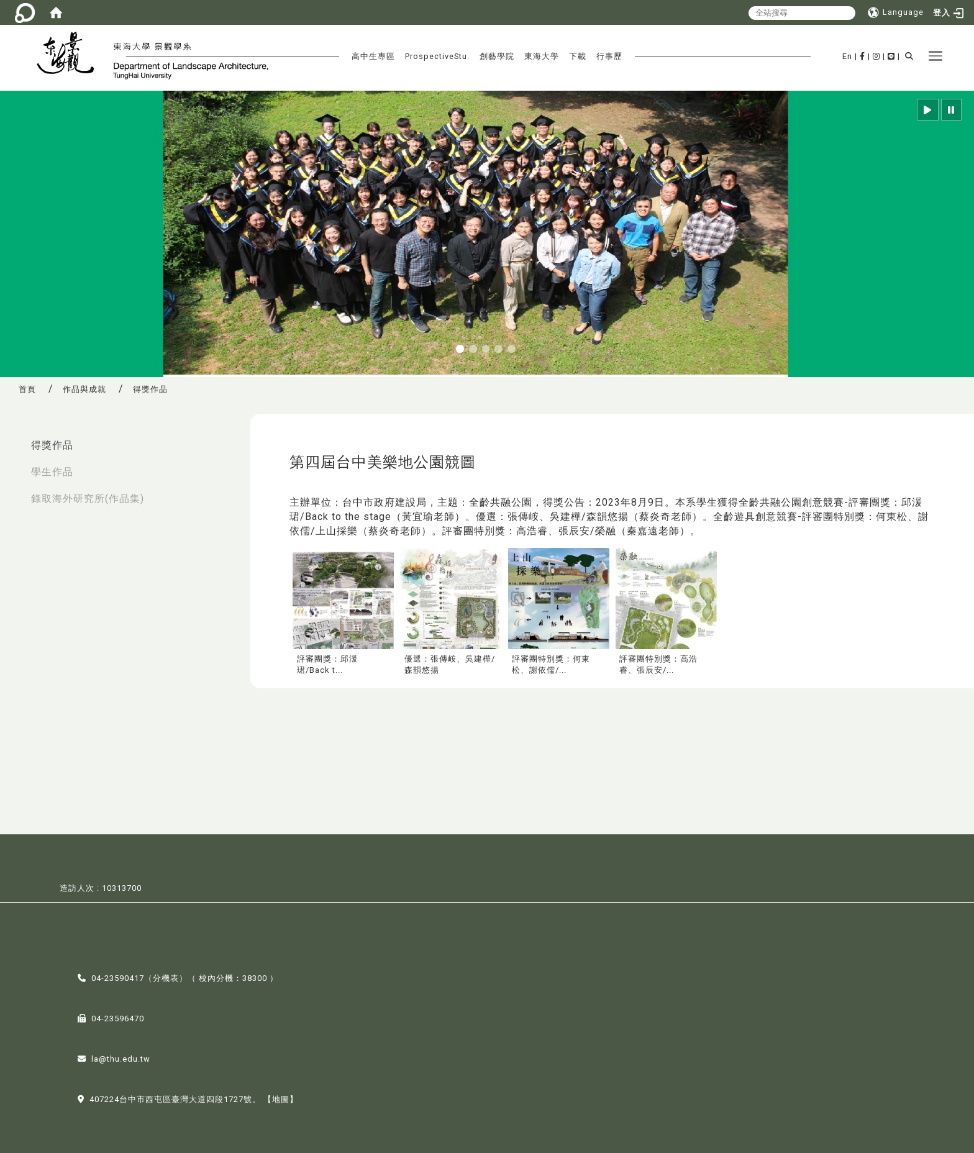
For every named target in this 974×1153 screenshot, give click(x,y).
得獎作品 (52, 445)
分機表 (166, 977)
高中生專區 (373, 56)
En (847, 56)
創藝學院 (497, 56)
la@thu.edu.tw (120, 1057)
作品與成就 (84, 389)
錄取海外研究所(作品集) (87, 498)
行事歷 (609, 56)
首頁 (27, 389)
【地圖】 (280, 1098)
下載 (577, 56)
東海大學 (541, 56)
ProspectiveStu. (437, 56)
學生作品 (52, 472)
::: (13, 439)
